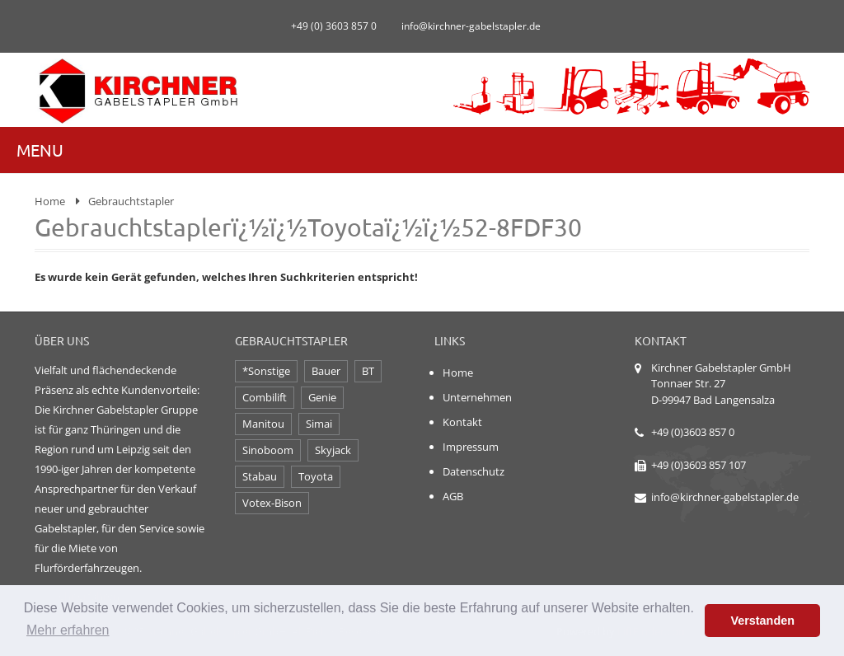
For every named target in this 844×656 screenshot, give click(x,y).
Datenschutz (473, 471)
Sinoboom (267, 450)
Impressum (471, 446)
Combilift (264, 397)
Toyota (315, 476)
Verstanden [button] (762, 620)
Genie (322, 397)
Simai (319, 423)
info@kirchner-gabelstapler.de (725, 497)
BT (368, 370)
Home (50, 201)
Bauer (326, 370)
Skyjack (333, 450)
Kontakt (462, 422)
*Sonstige (266, 370)
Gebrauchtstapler (131, 201)
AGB (453, 496)
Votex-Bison (272, 502)
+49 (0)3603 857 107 (698, 464)
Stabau (259, 476)
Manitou (263, 423)
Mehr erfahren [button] (68, 630)
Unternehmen (477, 397)
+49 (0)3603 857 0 (692, 431)
